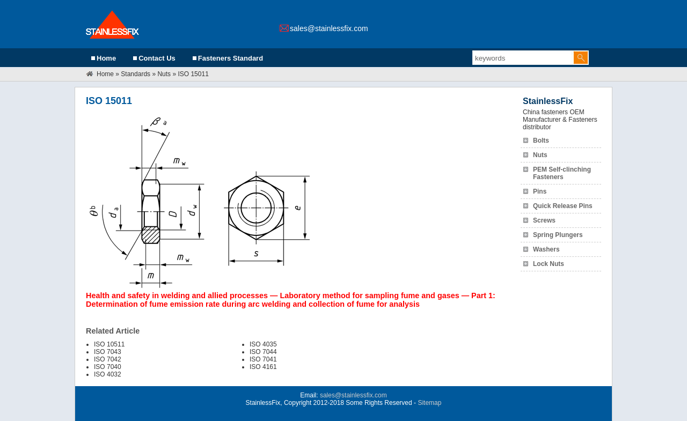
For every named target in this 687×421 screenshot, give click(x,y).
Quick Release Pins (563, 206)
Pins (539, 191)
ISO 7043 (107, 352)
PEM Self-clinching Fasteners (562, 173)
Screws (544, 220)
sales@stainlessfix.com (329, 28)
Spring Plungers (558, 235)
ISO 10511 (109, 344)
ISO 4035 (263, 344)
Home (106, 58)
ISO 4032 (107, 374)
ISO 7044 (263, 352)
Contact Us (157, 58)
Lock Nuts (548, 264)
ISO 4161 (263, 367)
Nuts (164, 74)
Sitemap (429, 403)
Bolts (541, 140)
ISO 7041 (263, 359)
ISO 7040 (107, 367)
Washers (546, 249)
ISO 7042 (107, 359)
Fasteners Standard (230, 58)
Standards (135, 74)
